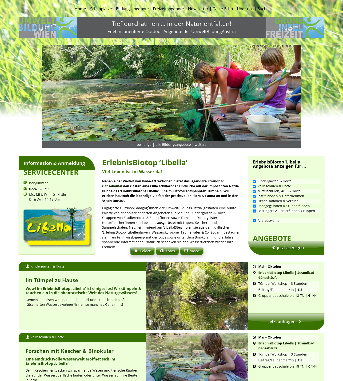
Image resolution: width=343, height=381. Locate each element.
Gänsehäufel (112, 155)
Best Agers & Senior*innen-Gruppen (284, 180)
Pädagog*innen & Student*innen (281, 175)
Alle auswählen (267, 189)
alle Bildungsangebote (173, 113)
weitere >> (203, 113)
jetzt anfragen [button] (286, 288)
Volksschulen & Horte (272, 155)
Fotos (167, 219)
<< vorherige (142, 113)
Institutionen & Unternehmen (278, 165)
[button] (61, 63)
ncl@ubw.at (38, 152)
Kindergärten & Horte (272, 150)
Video (191, 219)
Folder (142, 219)
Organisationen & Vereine (275, 170)
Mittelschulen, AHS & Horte (276, 160)
